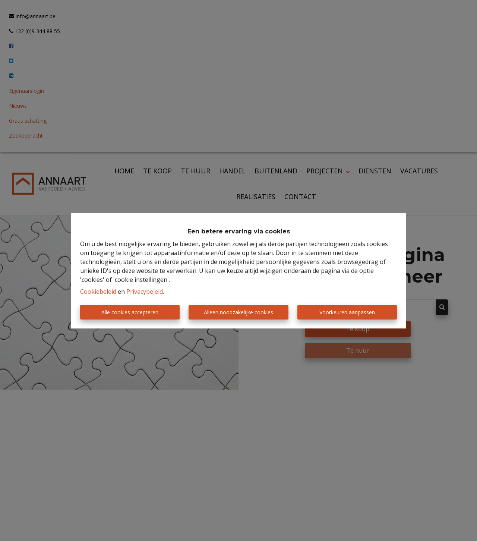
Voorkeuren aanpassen (347, 312)
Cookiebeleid (98, 291)
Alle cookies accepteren (129, 312)
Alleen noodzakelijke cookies (238, 312)
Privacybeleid (144, 291)
